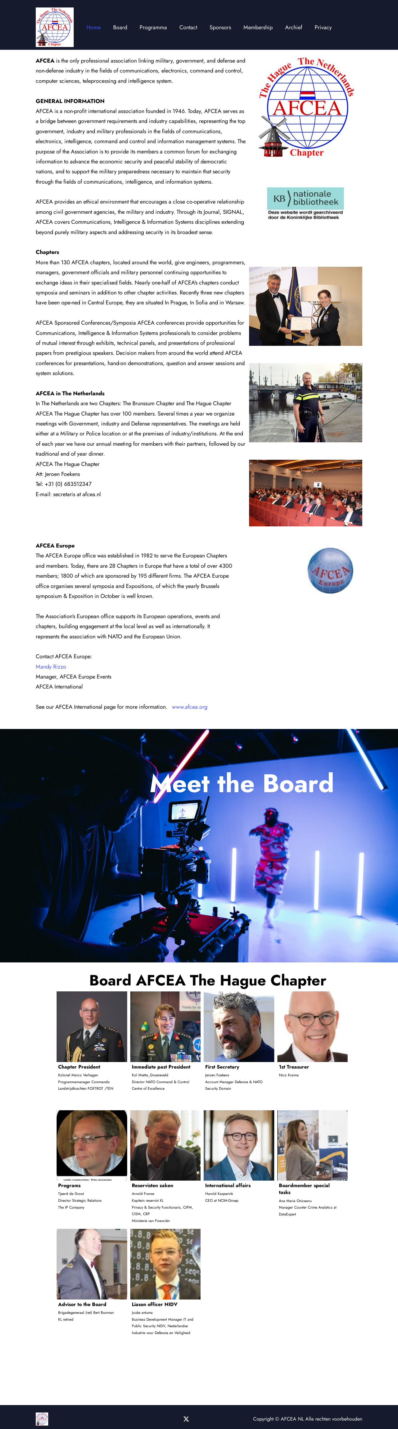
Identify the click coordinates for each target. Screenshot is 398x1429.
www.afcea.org (189, 707)
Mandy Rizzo (51, 667)
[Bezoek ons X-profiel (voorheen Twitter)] (186, 1419)
